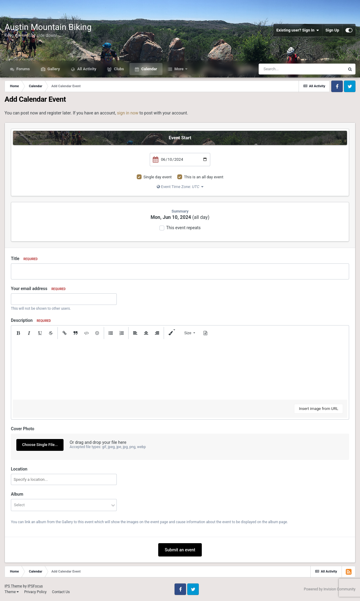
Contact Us (61, 592)
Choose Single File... (40, 444)
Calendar (148, 69)
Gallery (53, 69)
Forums (22, 69)
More (179, 69)
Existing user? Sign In (298, 30)
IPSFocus (35, 586)
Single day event (157, 177)
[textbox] (180, 369)
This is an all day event (203, 177)
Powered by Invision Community (329, 589)
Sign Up (332, 30)
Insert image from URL (318, 408)
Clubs (118, 69)
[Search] (290, 69)
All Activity (86, 69)
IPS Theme (13, 586)
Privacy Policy (35, 592)
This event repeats (183, 227)
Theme (12, 592)
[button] (18, 333)
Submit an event (180, 549)
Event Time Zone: (180, 186)
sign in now (128, 113)
